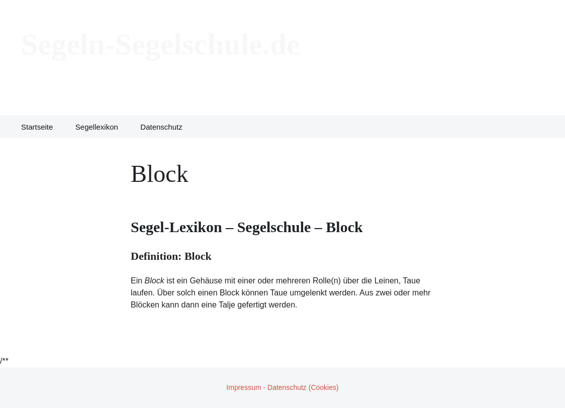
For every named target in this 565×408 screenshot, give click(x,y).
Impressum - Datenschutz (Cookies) (282, 387)
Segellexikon (96, 127)
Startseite (37, 127)
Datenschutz (161, 127)
